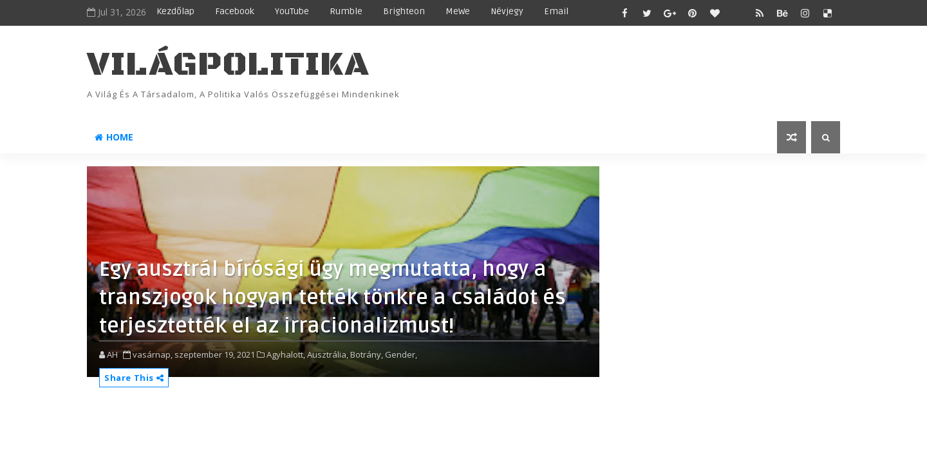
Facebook (234, 11)
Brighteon (404, 11)
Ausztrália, (327, 354)
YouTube (292, 11)
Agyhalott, (286, 354)
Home (114, 137)
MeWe (457, 11)
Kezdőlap (175, 11)
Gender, (401, 354)
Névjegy (507, 11)
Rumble (346, 11)
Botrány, (366, 354)
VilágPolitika (228, 65)
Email (556, 11)
